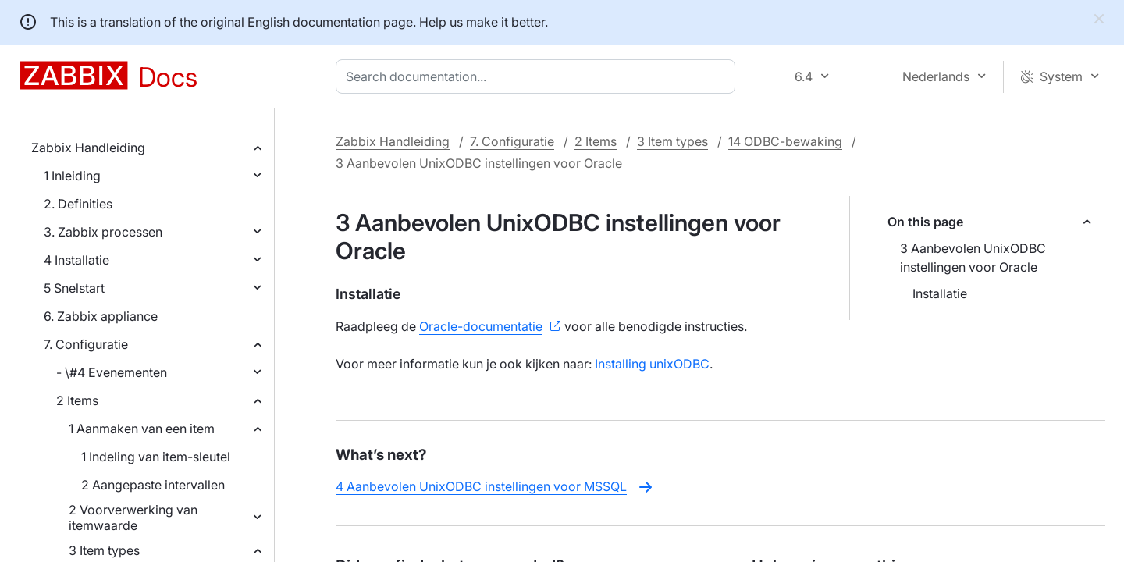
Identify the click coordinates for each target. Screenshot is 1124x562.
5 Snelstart (74, 288)
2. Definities (78, 204)
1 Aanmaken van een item (142, 428)
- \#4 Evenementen (111, 372)
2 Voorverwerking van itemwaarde (133, 517)
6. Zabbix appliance (101, 316)
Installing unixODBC (652, 364)
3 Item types (104, 550)
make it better (505, 22)
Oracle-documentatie (480, 326)
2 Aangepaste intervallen (153, 485)
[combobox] (539, 76)
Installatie (939, 293)
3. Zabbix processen (103, 232)
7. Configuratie (86, 344)
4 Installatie (76, 260)
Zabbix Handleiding (88, 147)
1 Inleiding (72, 175)
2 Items (77, 400)
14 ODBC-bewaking (785, 141)
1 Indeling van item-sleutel (155, 456)
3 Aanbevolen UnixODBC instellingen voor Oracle (973, 257)
